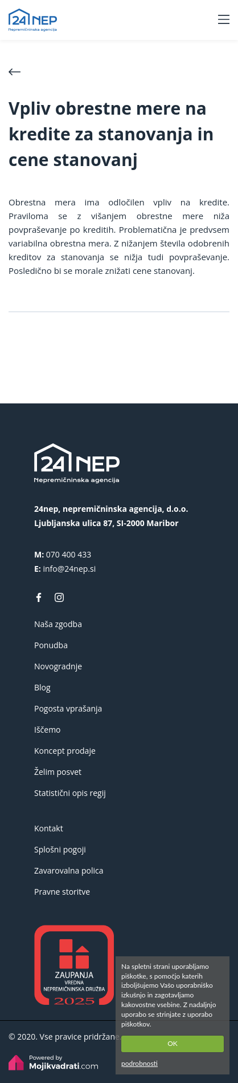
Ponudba (51, 645)
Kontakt (48, 828)
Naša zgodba (58, 624)
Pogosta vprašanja (68, 708)
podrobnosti (139, 1063)
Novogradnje (58, 666)
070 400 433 (68, 554)
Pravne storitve (62, 891)
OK (172, 1043)
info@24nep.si (69, 568)
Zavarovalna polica (69, 870)
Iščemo (47, 729)
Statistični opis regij (70, 792)
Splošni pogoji (60, 849)
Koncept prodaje (65, 750)
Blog (42, 687)
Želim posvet (57, 771)
